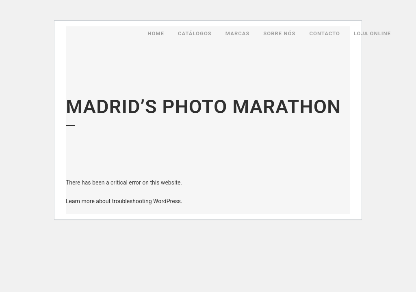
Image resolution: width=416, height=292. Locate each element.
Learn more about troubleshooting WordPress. (124, 201)
